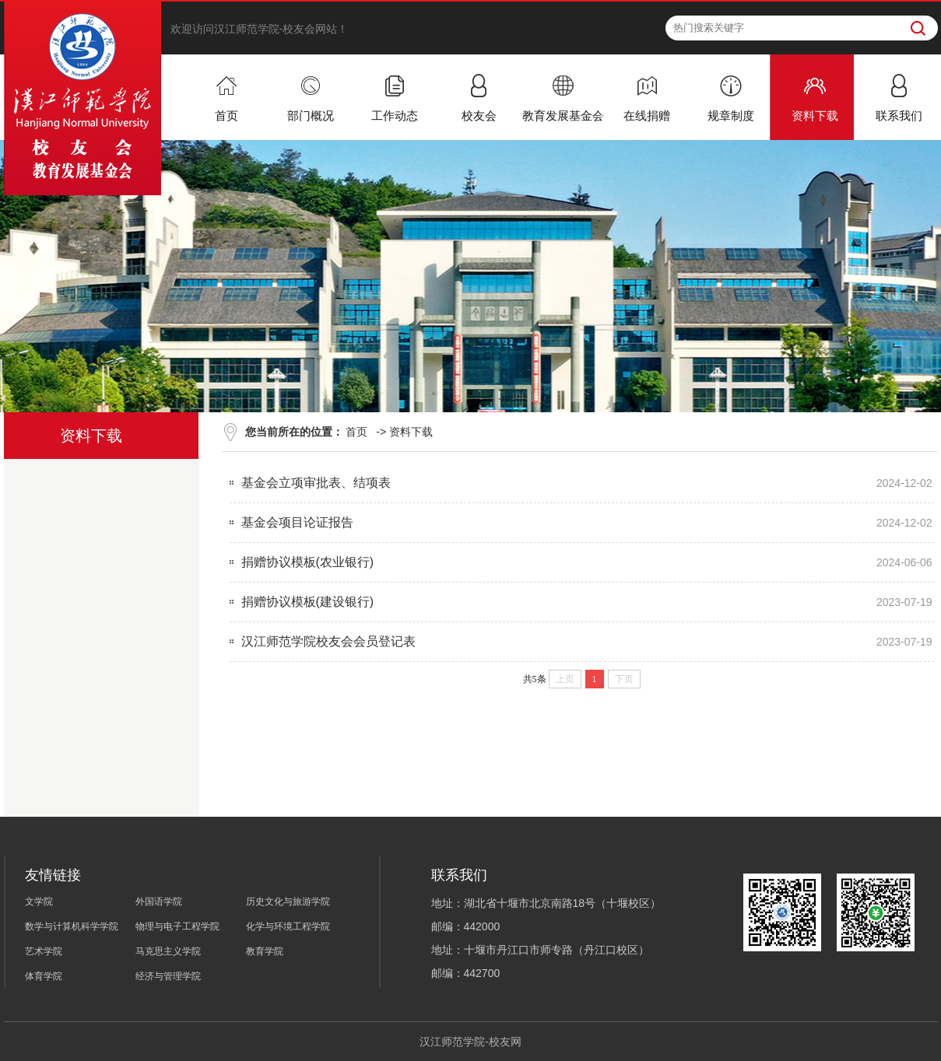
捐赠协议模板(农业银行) (307, 562)
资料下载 (411, 431)
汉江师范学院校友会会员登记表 (328, 641)
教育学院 (264, 951)
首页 (356, 431)
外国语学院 (158, 901)
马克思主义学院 (168, 951)
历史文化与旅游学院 (288, 901)
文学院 (39, 901)
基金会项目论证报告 (297, 522)
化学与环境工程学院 (288, 926)
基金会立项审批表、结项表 (316, 482)
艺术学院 (43, 951)
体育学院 (43, 976)
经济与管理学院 (168, 976)
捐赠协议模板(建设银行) (307, 601)
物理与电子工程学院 (177, 926)
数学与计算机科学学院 (71, 926)
